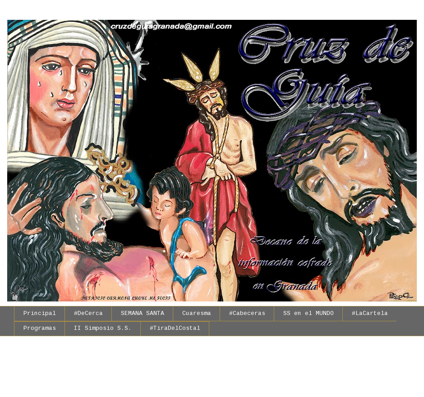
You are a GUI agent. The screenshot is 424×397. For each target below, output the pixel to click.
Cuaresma (196, 313)
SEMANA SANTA (142, 313)
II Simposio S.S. (103, 328)
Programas (39, 328)
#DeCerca (88, 313)
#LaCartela (370, 313)
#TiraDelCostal (175, 328)
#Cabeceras (247, 313)
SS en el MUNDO (308, 313)
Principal (39, 313)
